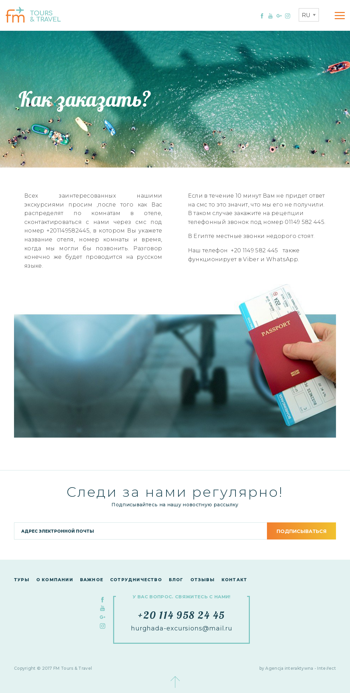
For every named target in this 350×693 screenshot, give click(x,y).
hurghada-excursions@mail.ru (181, 628)
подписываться (301, 531)
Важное (91, 579)
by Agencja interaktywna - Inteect (297, 668)
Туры (21, 579)
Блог (176, 579)
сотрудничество (136, 579)
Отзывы (202, 579)
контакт (234, 579)
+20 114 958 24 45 (181, 615)
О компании (54, 579)
